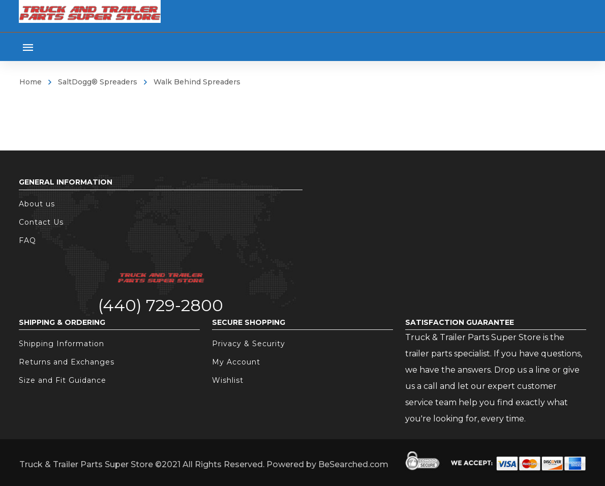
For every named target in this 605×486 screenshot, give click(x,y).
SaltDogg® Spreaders (97, 81)
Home (30, 81)
